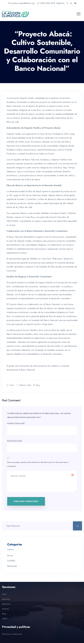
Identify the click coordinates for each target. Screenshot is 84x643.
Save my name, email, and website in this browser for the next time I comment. (37, 464)
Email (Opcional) (14, 441)
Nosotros (6, 599)
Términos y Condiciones (12, 634)
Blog (38, 385)
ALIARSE (11, 560)
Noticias (5, 609)
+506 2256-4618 (46, 3)
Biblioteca (6, 604)
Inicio (4, 594)
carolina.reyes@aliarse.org (21, 3)
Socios (10, 555)
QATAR (4, 619)
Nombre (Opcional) (15, 423)
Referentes (12, 566)
